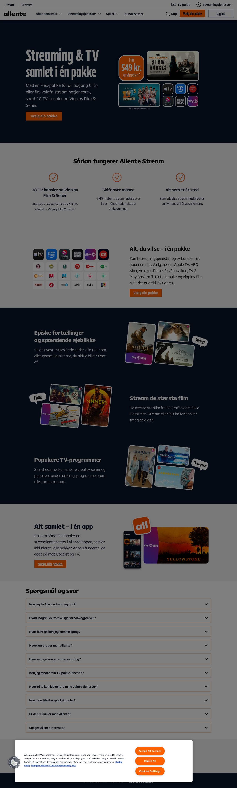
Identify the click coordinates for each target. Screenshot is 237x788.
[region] (104, 761)
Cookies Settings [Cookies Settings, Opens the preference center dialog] (150, 771)
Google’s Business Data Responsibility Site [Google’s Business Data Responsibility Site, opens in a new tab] (53, 765)
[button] (14, 762)
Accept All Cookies (149, 750)
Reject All (150, 760)
